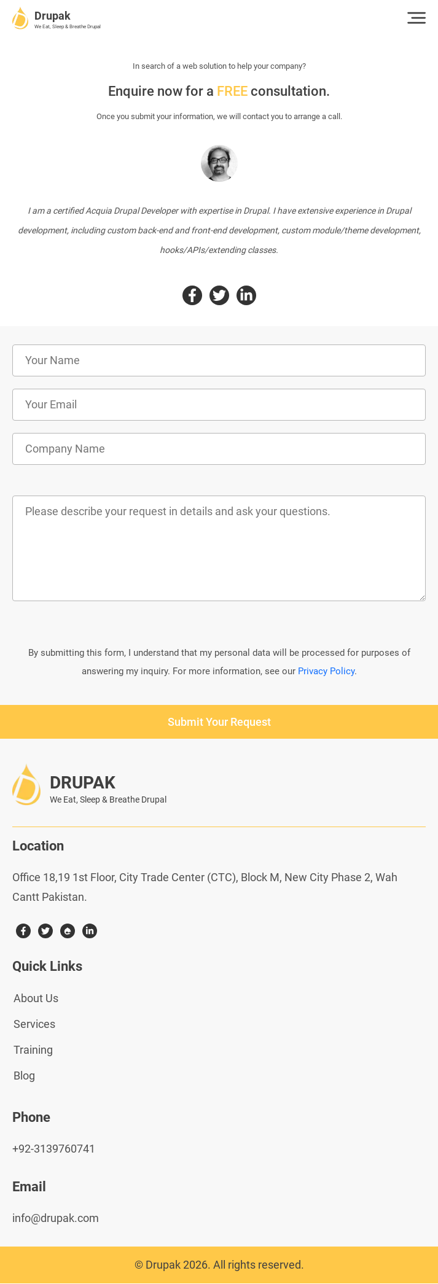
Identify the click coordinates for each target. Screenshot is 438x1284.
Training (33, 1049)
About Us (36, 998)
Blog (24, 1075)
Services (34, 1023)
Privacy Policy (326, 671)
